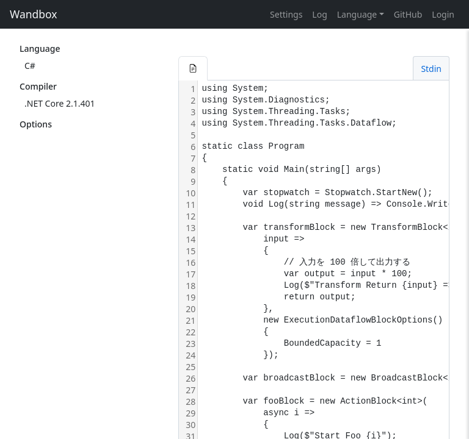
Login (443, 14)
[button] (193, 68)
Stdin (431, 68)
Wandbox (33, 14)
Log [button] (319, 14)
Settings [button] (286, 14)
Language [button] (357, 14)
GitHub (408, 14)
